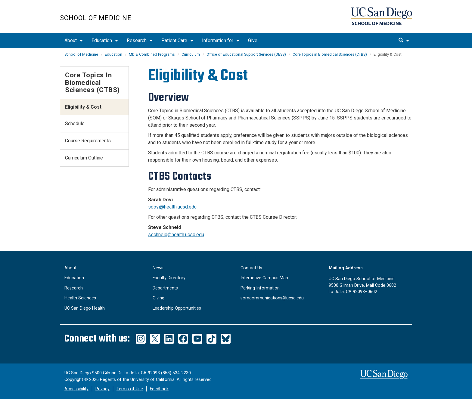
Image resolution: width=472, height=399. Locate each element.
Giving (158, 298)
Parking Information (260, 288)
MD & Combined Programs (152, 54)
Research (139, 40)
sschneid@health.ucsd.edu (176, 234)
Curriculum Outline (84, 158)
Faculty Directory (169, 277)
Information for (220, 40)
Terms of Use (129, 388)
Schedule (75, 123)
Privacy (102, 388)
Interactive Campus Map (264, 277)
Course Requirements (88, 141)
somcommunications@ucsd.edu (272, 298)
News (158, 268)
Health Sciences (80, 298)
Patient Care (177, 40)
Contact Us (251, 268)
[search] (403, 40)
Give (252, 40)
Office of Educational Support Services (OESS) (246, 54)
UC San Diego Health (84, 308)
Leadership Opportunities (177, 308)
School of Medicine (96, 18)
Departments (165, 288)
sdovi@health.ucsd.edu (172, 207)
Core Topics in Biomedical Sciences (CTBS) (330, 54)
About (73, 40)
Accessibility (76, 388)
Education (105, 40)
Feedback (159, 388)
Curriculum (191, 54)
